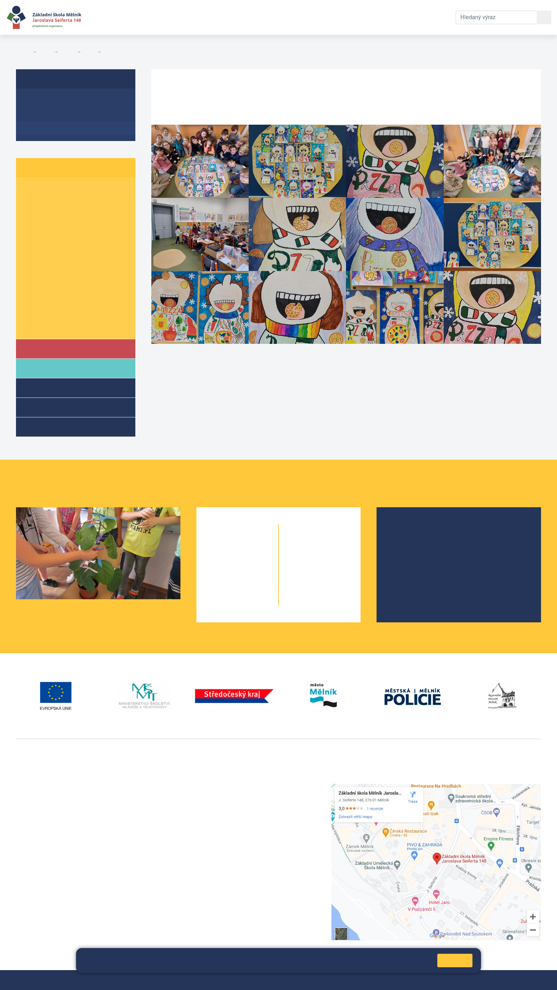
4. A (30, 230)
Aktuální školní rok (158, 17)
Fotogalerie (117, 52)
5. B (89, 52)
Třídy (67, 52)
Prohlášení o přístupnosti (244, 980)
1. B (58, 189)
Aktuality (37, 114)
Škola (44, 348)
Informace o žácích (52, 312)
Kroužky (46, 426)
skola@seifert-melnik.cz (227, 813)
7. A (30, 271)
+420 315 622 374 (219, 787)
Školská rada (410, 539)
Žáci (45, 52)
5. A (30, 244)
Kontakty (260, 17)
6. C (87, 257)
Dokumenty (217, 17)
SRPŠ (401, 573)
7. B (58, 271)
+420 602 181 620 (39, 885)
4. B (58, 230)
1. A (30, 189)
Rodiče (45, 368)
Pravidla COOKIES (302, 980)
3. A (30, 217)
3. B (58, 217)
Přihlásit (197, 980)
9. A (30, 299)
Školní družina (55, 387)
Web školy (528, 980)
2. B (58, 203)
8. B (58, 285)
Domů (22, 52)
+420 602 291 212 (219, 796)
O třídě (34, 100)
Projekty (404, 551)
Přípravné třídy (56, 407)
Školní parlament (49, 326)
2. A (30, 203)
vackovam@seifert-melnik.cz (53, 893)
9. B (58, 299)
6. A (30, 257)
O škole (403, 528)
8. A (30, 285)
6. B (58, 257)
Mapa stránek (166, 980)
